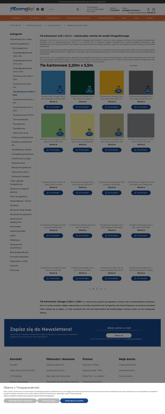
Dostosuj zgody (48, 401)
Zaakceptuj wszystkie (74, 401)
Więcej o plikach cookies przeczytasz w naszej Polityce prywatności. (29, 395)
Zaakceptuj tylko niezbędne (20, 401)
